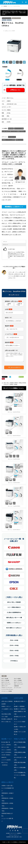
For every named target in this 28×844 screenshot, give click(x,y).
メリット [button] (5, 241)
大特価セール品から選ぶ (7, 785)
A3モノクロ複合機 (17, 680)
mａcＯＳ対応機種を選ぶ (20, 772)
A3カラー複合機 (17, 678)
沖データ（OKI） (5, 747)
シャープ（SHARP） (6, 759)
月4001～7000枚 (14, 655)
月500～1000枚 (14, 640)
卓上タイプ (7, 384)
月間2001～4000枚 (18, 382)
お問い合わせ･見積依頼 (6, 701)
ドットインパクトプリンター (7, 689)
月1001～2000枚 (14, 645)
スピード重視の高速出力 (14, 607)
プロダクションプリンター (6, 687)
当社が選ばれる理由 (6, 714)
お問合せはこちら (15, 90)
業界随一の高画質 (13, 384)
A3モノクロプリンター (18, 684)
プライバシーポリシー (13, 835)
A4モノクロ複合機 (5, 680)
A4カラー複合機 (4, 678)
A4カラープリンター (16, 18)
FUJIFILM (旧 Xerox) (6, 18)
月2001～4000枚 (14, 650)
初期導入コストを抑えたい (14, 622)
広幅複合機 (16, 685)
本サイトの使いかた (6, 721)
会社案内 (3, 704)
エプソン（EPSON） (6, 744)
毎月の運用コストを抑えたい (14, 627)
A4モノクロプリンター (6, 684)
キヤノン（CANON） (6, 749)
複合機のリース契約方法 (19, 709)
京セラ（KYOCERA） (6, 752)
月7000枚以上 (14, 660)
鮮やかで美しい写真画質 (9, 382)
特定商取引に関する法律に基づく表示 (14, 836)
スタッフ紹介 (4, 716)
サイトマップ (13, 833)
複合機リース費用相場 (19, 706)
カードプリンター (17, 687)
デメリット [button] (5, 244)
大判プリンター (4, 685)
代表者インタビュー (6, 706)
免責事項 (19, 833)
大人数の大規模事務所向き (14, 612)
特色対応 (9, 20)
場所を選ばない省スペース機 (14, 617)
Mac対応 (4, 20)
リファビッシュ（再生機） (6, 691)
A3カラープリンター (18, 682)
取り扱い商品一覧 (5, 742)
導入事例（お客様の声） (7, 719)
